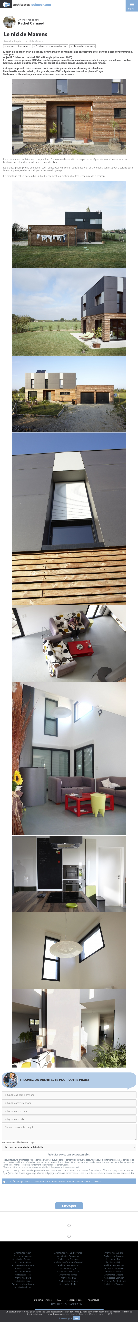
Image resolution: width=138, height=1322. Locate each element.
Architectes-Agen (22, 1253)
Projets (17, 41)
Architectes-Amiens (114, 1253)
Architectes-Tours (22, 1287)
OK (76, 1318)
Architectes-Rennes (68, 1281)
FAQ (59, 1300)
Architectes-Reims (22, 1281)
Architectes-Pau (68, 1278)
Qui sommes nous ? (43, 1300)
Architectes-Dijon (114, 1262)
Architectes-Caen (23, 1262)
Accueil (7, 41)
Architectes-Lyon (68, 1268)
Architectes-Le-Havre (68, 1265)
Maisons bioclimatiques (82, 46)
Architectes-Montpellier (68, 1271)
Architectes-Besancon (22, 1259)
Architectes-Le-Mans (114, 1265)
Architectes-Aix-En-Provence (68, 1253)
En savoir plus (65, 1318)
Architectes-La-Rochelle (22, 1265)
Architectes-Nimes (68, 1275)
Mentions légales (74, 1300)
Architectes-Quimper (114, 1278)
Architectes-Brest (114, 1259)
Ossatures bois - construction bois (50, 46)
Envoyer (69, 1206)
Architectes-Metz (23, 1271)
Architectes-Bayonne (114, 1256)
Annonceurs (93, 1300)
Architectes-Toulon (68, 1284)
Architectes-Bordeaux (68, 1259)
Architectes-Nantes (114, 1271)
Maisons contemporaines (17, 46)
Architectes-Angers (23, 1256)
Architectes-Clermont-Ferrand (68, 1262)
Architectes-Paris (23, 1278)
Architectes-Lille (22, 1268)
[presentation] (69, 1193)
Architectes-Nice (23, 1275)
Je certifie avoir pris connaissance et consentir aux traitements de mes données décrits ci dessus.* (52, 1181)
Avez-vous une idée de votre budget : (19, 1142)
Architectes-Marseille (114, 1268)
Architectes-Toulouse (114, 1284)
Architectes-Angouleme (68, 1256)
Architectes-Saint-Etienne (114, 1281)
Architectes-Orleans (113, 1275)
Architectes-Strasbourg (23, 1284)
